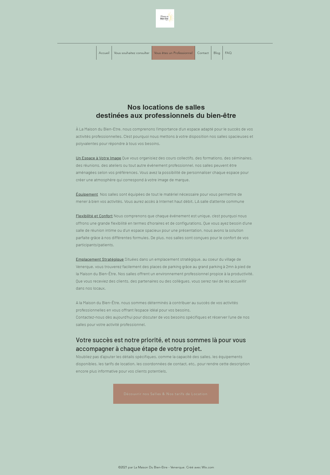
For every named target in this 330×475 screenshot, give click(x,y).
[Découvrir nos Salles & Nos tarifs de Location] (166, 394)
